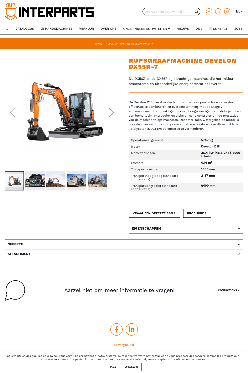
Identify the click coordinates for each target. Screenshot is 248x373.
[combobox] (171, 11)
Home (98, 43)
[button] (239, 11)
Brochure (196, 214)
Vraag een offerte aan (153, 214)
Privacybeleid (124, 345)
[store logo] (49, 11)
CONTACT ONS (228, 290)
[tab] (186, 229)
